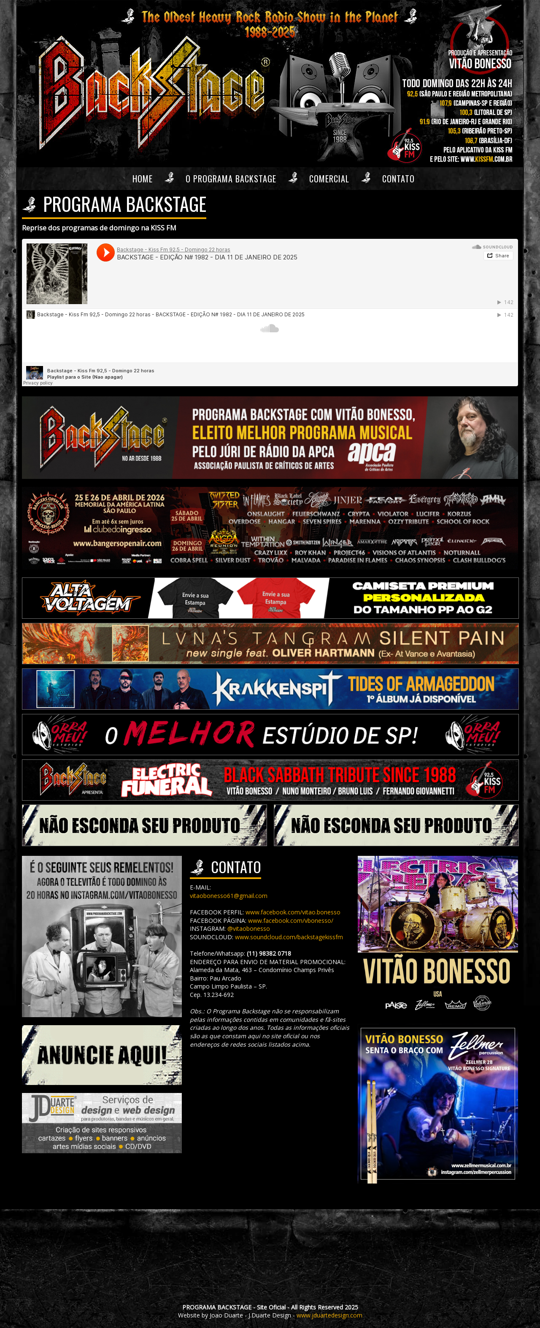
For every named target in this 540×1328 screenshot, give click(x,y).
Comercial (329, 178)
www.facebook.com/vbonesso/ (290, 921)
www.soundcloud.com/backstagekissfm (289, 937)
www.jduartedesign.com (329, 1315)
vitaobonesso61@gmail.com (228, 896)
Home (142, 178)
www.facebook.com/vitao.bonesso (293, 912)
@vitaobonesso (248, 929)
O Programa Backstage (231, 178)
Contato (398, 178)
